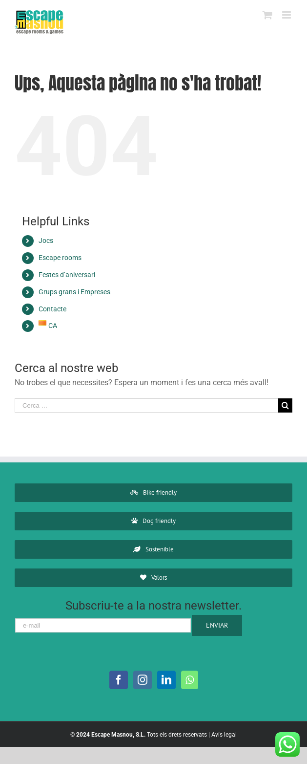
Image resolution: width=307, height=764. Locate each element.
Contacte (52, 309)
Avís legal (224, 734)
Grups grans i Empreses (74, 292)
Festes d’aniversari (67, 275)
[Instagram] (142, 680)
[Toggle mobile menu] (287, 15)
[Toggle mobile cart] (267, 15)
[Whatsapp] (189, 680)
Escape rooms (60, 258)
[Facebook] (118, 680)
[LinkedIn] (166, 680)
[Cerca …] (146, 405)
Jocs (46, 240)
